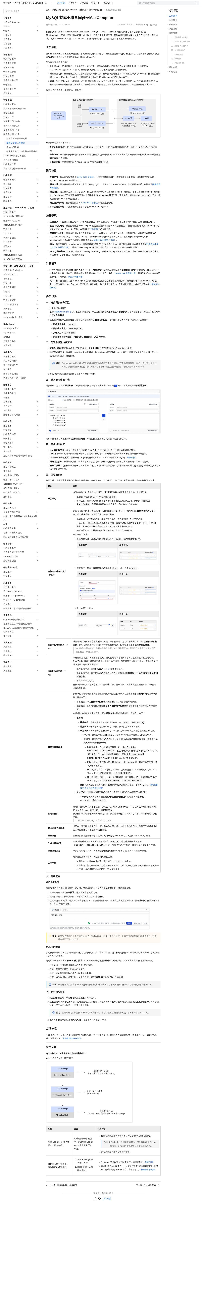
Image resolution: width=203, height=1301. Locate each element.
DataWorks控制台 (63, 321)
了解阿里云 (94, 4)
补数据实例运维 (148, 1179)
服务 (84, 4)
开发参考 (73, 12)
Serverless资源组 (85, 186)
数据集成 (82, 19)
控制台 (177, 5)
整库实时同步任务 (96, 19)
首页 (48, 19)
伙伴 (77, 4)
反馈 (107, 1208)
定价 (62, 4)
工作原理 (94, 238)
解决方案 (46, 4)
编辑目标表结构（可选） (104, 249)
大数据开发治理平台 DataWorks (29, 12)
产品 (37, 4)
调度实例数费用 (75, 286)
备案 (170, 5)
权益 (55, 4)
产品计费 (84, 12)
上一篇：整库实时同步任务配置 (61, 1194)
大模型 (29, 4)
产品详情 (139, 34)
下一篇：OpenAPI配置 (147, 1194)
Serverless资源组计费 (125, 282)
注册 (184, 5)
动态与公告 (108, 12)
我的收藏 (153, 34)
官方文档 (7, 12)
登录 (194, 5)
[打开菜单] (4, 4)
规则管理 (149, 1171)
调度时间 (131, 467)
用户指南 (61, 12)
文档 (164, 5)
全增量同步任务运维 (72, 1047)
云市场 (69, 4)
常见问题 (95, 12)
